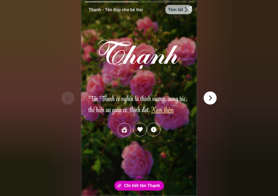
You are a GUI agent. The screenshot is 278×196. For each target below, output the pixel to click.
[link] (124, 129)
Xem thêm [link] (162, 110)
